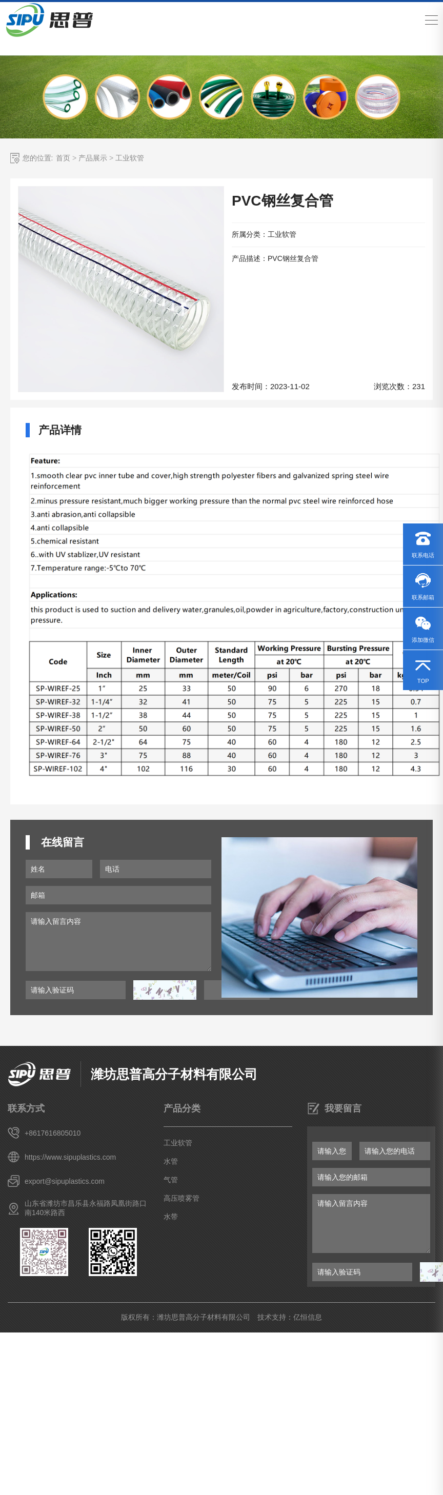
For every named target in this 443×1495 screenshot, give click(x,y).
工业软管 (129, 158)
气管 (171, 1180)
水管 (171, 1161)
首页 (63, 158)
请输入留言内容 (118, 941)
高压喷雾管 (181, 1198)
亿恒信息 (307, 1317)
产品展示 (92, 158)
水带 (171, 1217)
